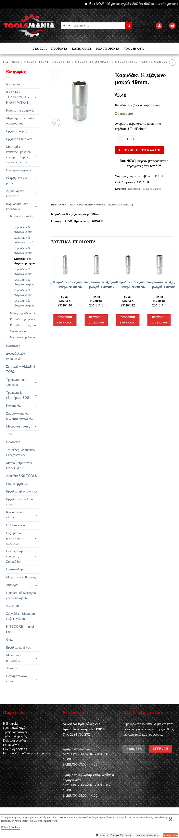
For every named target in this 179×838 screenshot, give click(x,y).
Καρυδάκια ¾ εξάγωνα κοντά (22, 229)
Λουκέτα (12, 668)
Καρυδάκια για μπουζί (23, 319)
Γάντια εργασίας (17, 484)
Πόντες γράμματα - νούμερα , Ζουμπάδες (18, 556)
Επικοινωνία (11, 745)
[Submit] (128, 25)
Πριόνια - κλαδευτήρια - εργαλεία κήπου (22, 595)
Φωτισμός (12, 606)
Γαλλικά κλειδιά (16, 525)
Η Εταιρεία (10, 724)
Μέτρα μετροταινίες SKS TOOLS (19, 465)
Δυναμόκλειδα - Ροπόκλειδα (16, 356)
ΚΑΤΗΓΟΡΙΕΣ (82, 49)
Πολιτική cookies (15, 749)
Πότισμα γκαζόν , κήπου (17, 679)
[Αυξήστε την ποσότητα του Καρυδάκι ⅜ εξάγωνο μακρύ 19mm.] (133, 139)
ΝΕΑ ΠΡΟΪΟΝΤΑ (107, 49)
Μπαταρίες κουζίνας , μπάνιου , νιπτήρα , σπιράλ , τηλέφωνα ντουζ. (19, 155)
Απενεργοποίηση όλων (147, 835)
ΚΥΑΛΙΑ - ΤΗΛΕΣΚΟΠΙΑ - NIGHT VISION (17, 97)
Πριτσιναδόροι (15, 569)
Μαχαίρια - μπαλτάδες (13, 658)
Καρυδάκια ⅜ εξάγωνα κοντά (22, 250)
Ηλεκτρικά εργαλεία (19, 170)
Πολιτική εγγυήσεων (16, 741)
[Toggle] (36, 97)
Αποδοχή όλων (170, 835)
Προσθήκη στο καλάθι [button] (65, 320)
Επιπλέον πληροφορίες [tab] (87, 204)
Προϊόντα (11, 62)
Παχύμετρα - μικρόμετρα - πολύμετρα (14, 538)
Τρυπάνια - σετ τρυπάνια (16, 382)
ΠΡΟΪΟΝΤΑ (59, 49)
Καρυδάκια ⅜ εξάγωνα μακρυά (141, 62)
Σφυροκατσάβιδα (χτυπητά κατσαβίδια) (20, 416)
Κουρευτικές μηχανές (20, 110)
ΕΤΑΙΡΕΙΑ (40, 49)
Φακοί (10, 639)
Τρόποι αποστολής (15, 732)
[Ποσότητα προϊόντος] (127, 139)
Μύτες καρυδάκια (20, 313)
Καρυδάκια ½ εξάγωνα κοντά (22, 271)
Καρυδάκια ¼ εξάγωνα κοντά (22, 292)
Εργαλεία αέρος (16, 131)
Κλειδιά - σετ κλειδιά (14, 515)
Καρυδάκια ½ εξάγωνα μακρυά (24, 282)
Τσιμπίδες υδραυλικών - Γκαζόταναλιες (21, 452)
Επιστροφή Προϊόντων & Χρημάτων (27, 753)
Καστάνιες (13, 346)
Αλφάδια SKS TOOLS (21, 476)
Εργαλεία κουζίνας (18, 647)
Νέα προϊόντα (15, 84)
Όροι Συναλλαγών (15, 728)
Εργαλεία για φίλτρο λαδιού (19, 502)
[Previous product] (172, 62)
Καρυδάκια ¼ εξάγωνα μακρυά (24, 303)
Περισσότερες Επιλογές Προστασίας (114, 835)
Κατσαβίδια (13, 405)
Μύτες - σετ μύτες (18, 426)
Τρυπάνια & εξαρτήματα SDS (17, 395)
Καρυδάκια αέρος (20, 325)
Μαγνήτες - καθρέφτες (21, 577)
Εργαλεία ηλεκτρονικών (22, 491)
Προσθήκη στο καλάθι (140, 150)
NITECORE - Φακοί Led (20, 629)
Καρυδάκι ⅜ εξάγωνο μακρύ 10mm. (70, 284)
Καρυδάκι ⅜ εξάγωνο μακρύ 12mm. (133, 284)
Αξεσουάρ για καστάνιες (15, 194)
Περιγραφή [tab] (59, 204)
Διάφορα (12, 585)
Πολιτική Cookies (10, 827)
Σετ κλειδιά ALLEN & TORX (21, 369)
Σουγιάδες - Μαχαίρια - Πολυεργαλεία (21, 616)
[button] (159, 25)
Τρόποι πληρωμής (15, 736)
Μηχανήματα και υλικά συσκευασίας (21, 121)
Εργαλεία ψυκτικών (19, 139)
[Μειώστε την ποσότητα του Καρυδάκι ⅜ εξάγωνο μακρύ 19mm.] (120, 139)
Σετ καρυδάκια (18, 331)
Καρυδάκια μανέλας (92, 62)
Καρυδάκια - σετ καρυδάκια (47, 62)
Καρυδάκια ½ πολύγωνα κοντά (23, 240)
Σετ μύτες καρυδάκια (22, 337)
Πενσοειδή (13, 442)
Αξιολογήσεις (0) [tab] (120, 204)
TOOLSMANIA (135, 49)
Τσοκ (9, 434)
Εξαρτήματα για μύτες (16, 180)
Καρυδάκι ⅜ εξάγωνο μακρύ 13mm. (101, 284)
